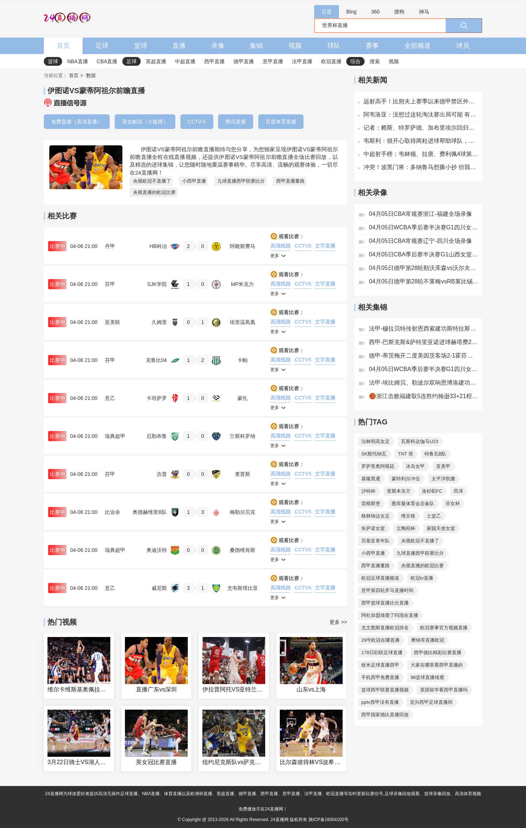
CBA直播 (107, 61)
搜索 (375, 61)
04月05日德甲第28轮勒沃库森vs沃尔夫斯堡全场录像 (424, 268)
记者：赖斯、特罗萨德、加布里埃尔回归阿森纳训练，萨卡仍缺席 (421, 128)
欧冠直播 (331, 61)
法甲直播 (302, 61)
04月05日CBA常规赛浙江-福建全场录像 (420, 214)
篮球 (140, 45)
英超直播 (156, 61)
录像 (217, 45)
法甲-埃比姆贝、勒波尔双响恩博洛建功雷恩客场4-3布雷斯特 (424, 382)
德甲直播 (243, 61)
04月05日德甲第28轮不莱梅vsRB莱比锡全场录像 (424, 281)
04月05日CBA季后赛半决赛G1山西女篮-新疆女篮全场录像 (424, 254)
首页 (63, 45)
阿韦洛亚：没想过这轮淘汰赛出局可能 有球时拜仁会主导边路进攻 (421, 114)
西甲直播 (214, 61)
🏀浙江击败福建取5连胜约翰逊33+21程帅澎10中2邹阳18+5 (424, 396)
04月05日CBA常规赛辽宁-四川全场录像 (420, 241)
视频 (295, 45)
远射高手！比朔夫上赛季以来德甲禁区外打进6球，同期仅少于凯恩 (421, 101)
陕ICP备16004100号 (328, 819)
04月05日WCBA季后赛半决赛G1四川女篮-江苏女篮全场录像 (424, 227)
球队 (333, 45)
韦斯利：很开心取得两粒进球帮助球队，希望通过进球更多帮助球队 (421, 141)
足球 (101, 45)
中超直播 (185, 61)
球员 (462, 45)
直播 (179, 45)
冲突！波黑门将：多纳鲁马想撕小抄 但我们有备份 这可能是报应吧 (421, 167)
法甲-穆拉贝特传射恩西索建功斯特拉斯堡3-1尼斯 (424, 328)
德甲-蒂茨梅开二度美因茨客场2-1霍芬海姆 (424, 355)
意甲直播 (273, 61)
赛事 (372, 45)
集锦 (256, 45)
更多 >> (338, 622)
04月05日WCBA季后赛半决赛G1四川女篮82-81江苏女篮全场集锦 (424, 369)
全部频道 (417, 45)
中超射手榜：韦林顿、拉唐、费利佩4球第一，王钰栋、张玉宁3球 (421, 154)
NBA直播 (77, 61)
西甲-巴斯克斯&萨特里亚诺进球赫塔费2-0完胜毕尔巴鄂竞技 (424, 342)
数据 (91, 75)
